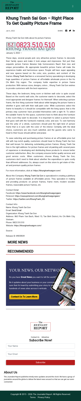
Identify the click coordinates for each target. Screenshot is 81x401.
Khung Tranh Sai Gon (22, 76)
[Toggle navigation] (73, 6)
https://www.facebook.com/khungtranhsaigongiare (38, 193)
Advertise (45, 337)
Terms (33, 397)
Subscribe (40, 362)
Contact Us (35, 337)
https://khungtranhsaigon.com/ (47, 170)
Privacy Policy (44, 397)
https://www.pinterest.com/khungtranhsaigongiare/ (37, 196)
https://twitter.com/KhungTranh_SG (29, 199)
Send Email (16, 210)
